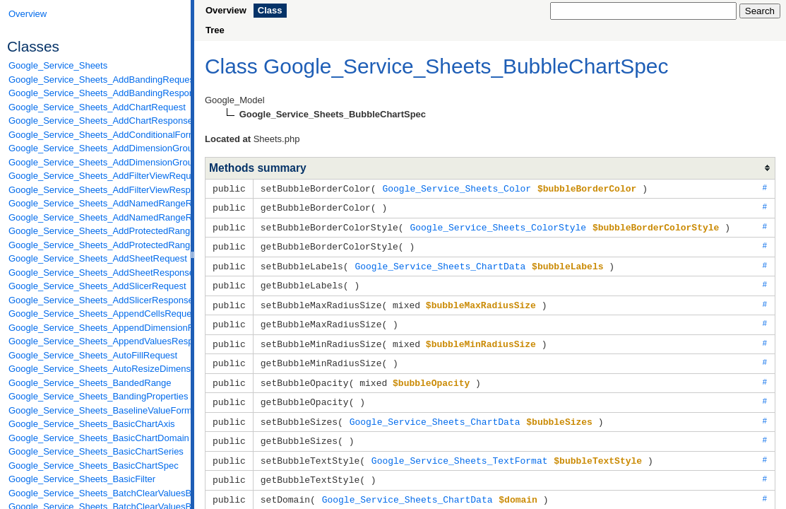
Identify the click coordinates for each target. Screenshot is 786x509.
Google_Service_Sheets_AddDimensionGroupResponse (96, 162)
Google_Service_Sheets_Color (456, 188)
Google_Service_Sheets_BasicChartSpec (93, 465)
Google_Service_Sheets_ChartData (440, 263)
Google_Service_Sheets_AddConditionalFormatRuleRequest (96, 134)
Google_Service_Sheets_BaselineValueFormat (96, 410)
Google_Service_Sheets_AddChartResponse (96, 120)
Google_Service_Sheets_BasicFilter (81, 479)
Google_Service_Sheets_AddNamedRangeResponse (96, 217)
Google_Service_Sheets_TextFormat (459, 450)
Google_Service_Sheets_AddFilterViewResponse (96, 190)
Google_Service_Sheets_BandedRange (90, 383)
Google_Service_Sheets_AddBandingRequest (96, 79)
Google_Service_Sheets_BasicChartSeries (96, 451)
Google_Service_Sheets (57, 65)
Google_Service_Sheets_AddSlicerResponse (96, 300)
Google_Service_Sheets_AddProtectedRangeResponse (96, 245)
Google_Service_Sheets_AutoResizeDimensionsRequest (96, 368)
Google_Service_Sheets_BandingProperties (96, 396)
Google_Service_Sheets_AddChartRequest (96, 107)
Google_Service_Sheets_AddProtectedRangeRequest (96, 231)
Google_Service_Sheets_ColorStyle (498, 225)
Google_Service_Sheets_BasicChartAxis (91, 424)
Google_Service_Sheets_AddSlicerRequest (96, 286)
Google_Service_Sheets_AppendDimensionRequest (96, 327)
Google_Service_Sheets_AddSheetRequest (96, 258)
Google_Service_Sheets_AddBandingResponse (96, 93)
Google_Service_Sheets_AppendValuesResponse (96, 341)
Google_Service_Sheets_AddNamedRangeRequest (96, 203)
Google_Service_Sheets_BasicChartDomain (96, 438)
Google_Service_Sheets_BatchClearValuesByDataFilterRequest (96, 493)
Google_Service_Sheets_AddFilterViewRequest (96, 175)
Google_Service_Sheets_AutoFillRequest (92, 355)
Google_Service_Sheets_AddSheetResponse (96, 272)
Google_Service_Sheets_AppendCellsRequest (96, 313)
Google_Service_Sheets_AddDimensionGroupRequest (96, 148)
